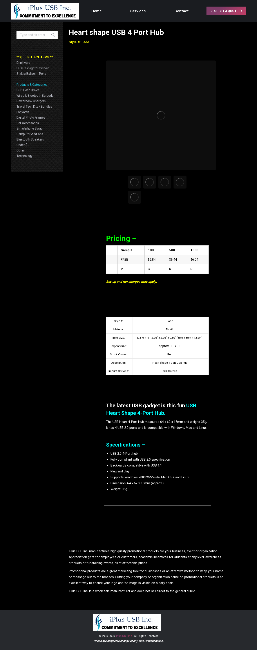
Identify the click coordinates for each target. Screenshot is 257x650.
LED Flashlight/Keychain (32, 68)
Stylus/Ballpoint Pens (31, 73)
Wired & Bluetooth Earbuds (34, 95)
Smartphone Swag (29, 128)
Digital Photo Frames (30, 117)
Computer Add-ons (29, 134)
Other (20, 150)
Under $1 (22, 145)
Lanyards (22, 112)
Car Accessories (27, 123)
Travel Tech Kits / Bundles (34, 106)
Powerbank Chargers (31, 101)
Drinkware (23, 62)
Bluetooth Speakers (30, 139)
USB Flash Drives (28, 90)
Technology (24, 156)
